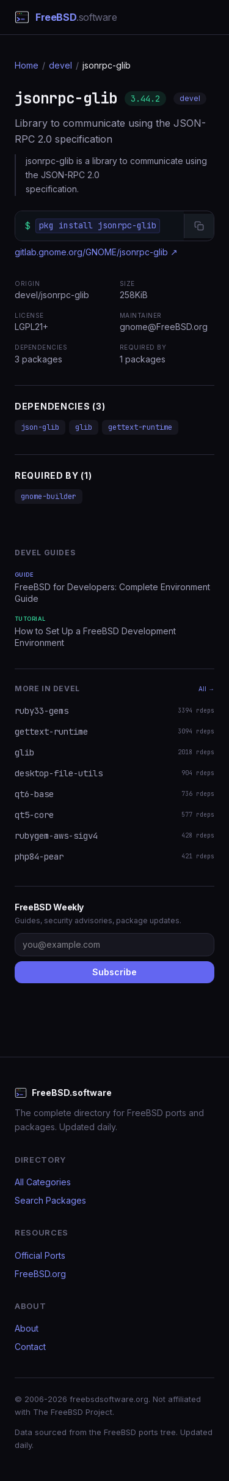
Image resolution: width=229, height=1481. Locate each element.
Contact (30, 1346)
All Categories (43, 1182)
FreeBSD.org (40, 1274)
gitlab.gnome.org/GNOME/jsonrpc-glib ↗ (96, 252)
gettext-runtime (140, 427)
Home (26, 65)
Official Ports (40, 1255)
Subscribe (114, 972)
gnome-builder (48, 496)
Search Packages (50, 1200)
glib (83, 427)
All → (206, 688)
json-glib (40, 427)
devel (60, 65)
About (26, 1328)
